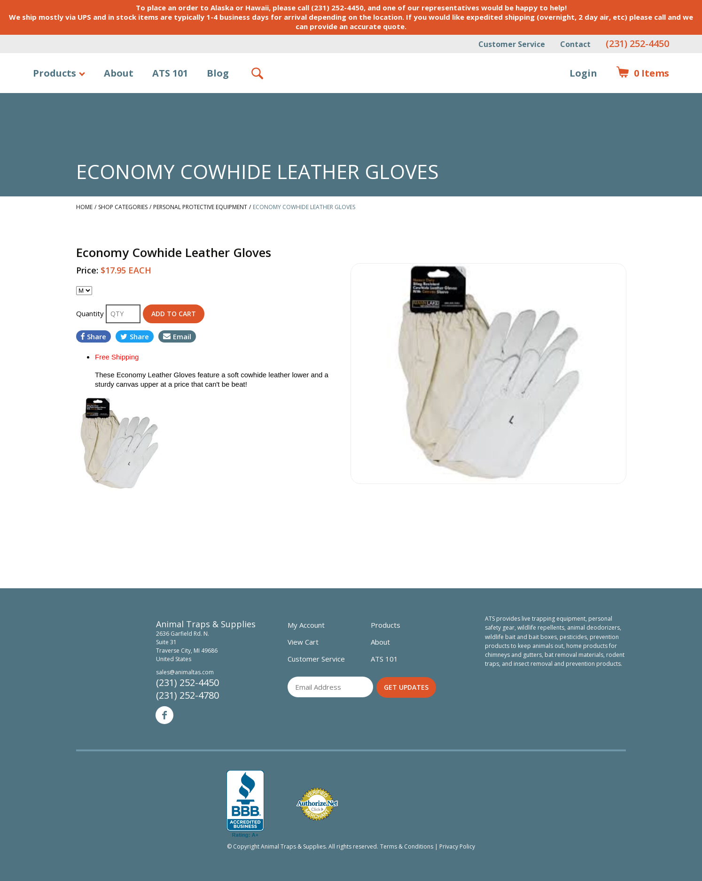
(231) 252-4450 (637, 43)
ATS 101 (170, 73)
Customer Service (511, 44)
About (118, 73)
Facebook (164, 715)
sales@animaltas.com (185, 672)
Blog (218, 73)
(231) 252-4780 (187, 695)
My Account (306, 625)
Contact (575, 44)
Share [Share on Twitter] (134, 336)
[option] (488, 373)
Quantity (91, 313)
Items (642, 73)
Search (258, 73)
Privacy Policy (457, 846)
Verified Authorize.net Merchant (317, 804)
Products (54, 73)
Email (177, 336)
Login (583, 73)
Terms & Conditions (406, 846)
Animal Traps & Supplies (351, 96)
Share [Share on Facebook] (93, 336)
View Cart (303, 642)
